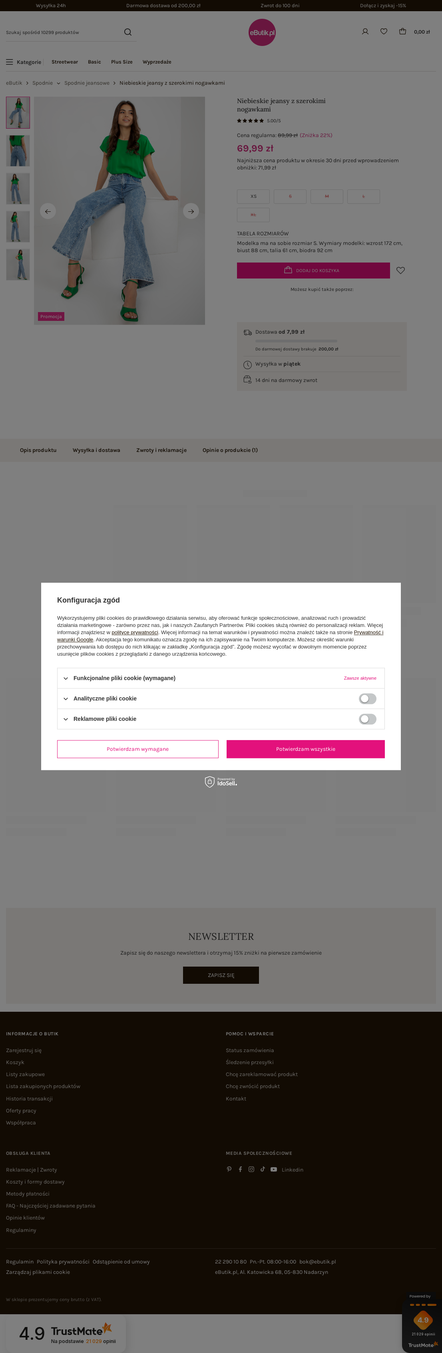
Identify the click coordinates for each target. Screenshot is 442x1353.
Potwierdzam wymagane (138, 749)
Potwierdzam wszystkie (305, 749)
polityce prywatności (135, 632)
